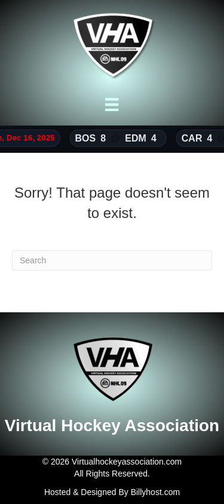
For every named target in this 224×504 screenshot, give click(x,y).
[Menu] (112, 104)
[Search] (112, 260)
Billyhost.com (155, 492)
